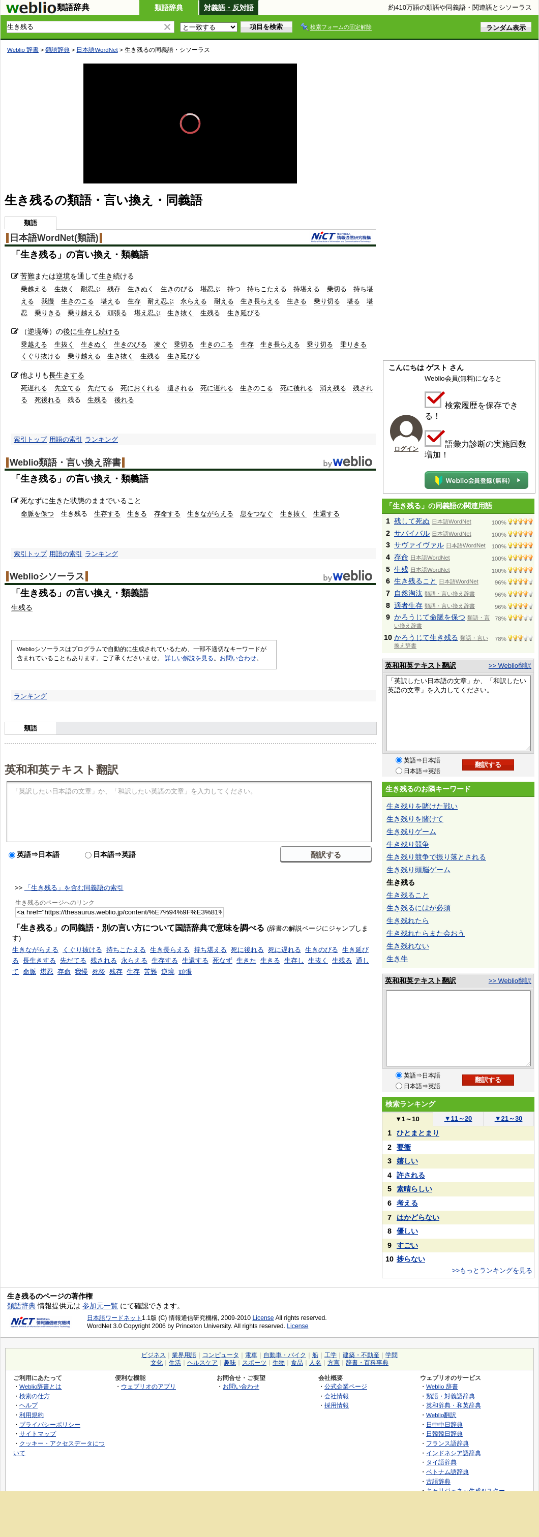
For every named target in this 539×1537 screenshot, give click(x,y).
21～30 (509, 1118)
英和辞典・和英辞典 (453, 1405)
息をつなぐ (256, 513)
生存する (107, 513)
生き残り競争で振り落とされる (436, 857)
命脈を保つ (37, 513)
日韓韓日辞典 (444, 1433)
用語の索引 (65, 439)
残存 (114, 289)
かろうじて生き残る (426, 637)
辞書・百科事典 (367, 1363)
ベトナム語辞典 (447, 1471)
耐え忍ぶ (160, 301)
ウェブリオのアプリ (148, 1386)
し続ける (106, 331)
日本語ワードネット (114, 1317)
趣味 (230, 1363)
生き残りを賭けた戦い (422, 806)
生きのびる (177, 289)
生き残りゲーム (411, 831)
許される (411, 1175)
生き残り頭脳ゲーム (418, 870)
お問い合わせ (238, 658)
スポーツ (254, 1363)
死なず (222, 960)
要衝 (404, 1147)
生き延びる (243, 313)
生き (106, 276)
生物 (279, 1363)
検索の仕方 (34, 1396)
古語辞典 (438, 1481)
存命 (64, 971)
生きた (246, 960)
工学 (330, 1355)
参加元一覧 (100, 1306)
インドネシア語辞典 (453, 1453)
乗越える (34, 289)
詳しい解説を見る (189, 658)
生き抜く (180, 313)
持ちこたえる (267, 289)
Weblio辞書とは (40, 1386)
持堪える (306, 289)
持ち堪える (210, 950)
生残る (210, 313)
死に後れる (296, 388)
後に (70, 331)
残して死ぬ (412, 521)
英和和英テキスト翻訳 (61, 769)
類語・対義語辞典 (450, 1396)
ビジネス (153, 1355)
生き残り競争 (407, 844)
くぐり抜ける (41, 356)
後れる (124, 400)
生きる (297, 301)
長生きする (66, 375)
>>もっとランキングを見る (492, 1270)
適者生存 (408, 605)
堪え (107, 301)
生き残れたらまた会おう (425, 933)
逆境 (63, 276)
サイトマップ (37, 1433)
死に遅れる (216, 388)
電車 (251, 1355)
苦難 (27, 276)
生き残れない (407, 946)
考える (407, 1203)
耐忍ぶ (91, 289)
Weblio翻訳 (441, 1414)
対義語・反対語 (229, 8)
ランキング (101, 439)
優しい (407, 1231)
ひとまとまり (418, 1133)
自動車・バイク (284, 1355)
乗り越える (84, 313)
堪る (353, 301)
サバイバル (412, 533)
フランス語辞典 (447, 1443)
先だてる (100, 388)
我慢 (47, 301)
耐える (224, 301)
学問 (391, 1355)
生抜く (64, 289)
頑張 (185, 971)
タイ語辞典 (441, 1462)
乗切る (337, 289)
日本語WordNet (96, 50)
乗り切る (327, 301)
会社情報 (336, 1396)
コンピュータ (220, 1355)
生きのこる (77, 301)
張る (120, 313)
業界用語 (184, 1355)
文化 (157, 1363)
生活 (175, 1363)
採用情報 (336, 1405)
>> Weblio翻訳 (510, 665)
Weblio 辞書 (23, 50)
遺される (180, 388)
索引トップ (30, 439)
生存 (134, 301)
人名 (315, 1363)
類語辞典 (169, 8)
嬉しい (407, 1161)
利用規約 (31, 1414)
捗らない (411, 1259)
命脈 (29, 971)
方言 (333, 1363)
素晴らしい (414, 1189)
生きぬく (141, 289)
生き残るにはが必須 (418, 908)
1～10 (407, 1119)
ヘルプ (28, 1405)
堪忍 (46, 971)
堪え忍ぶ (147, 313)
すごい (407, 1245)
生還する (326, 513)
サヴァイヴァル (419, 545)
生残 (401, 569)
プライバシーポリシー (49, 1424)
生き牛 (397, 959)
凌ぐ (160, 344)
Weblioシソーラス (47, 576)
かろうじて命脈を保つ (429, 617)
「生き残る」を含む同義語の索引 (74, 888)
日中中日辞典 (444, 1424)
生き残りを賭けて (414, 819)
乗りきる (48, 313)
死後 (98, 971)
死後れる (48, 400)
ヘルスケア (202, 1363)
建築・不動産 (361, 1355)
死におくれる (140, 388)
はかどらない (418, 1217)
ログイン (406, 448)
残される (104, 960)
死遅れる (34, 388)
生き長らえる (260, 301)
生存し (294, 960)
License (263, 1317)
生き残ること (415, 581)
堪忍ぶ (210, 289)
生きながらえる (210, 513)
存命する (167, 513)
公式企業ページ (345, 1386)
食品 (297, 1363)
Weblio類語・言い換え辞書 (65, 462)
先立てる (67, 388)
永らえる (194, 301)
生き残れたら (407, 920)
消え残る (333, 388)
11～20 (458, 1118)
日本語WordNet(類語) (54, 238)
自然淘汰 (408, 593)
